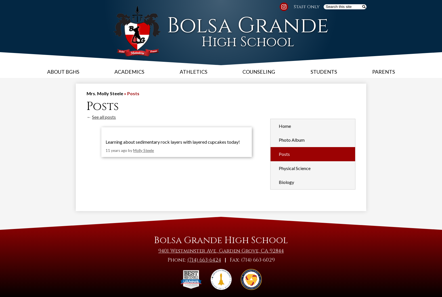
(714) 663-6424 (204, 260)
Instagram (284, 7)
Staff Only (307, 7)
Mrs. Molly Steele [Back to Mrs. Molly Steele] (105, 93)
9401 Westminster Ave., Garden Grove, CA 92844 (221, 250)
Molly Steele (143, 150)
